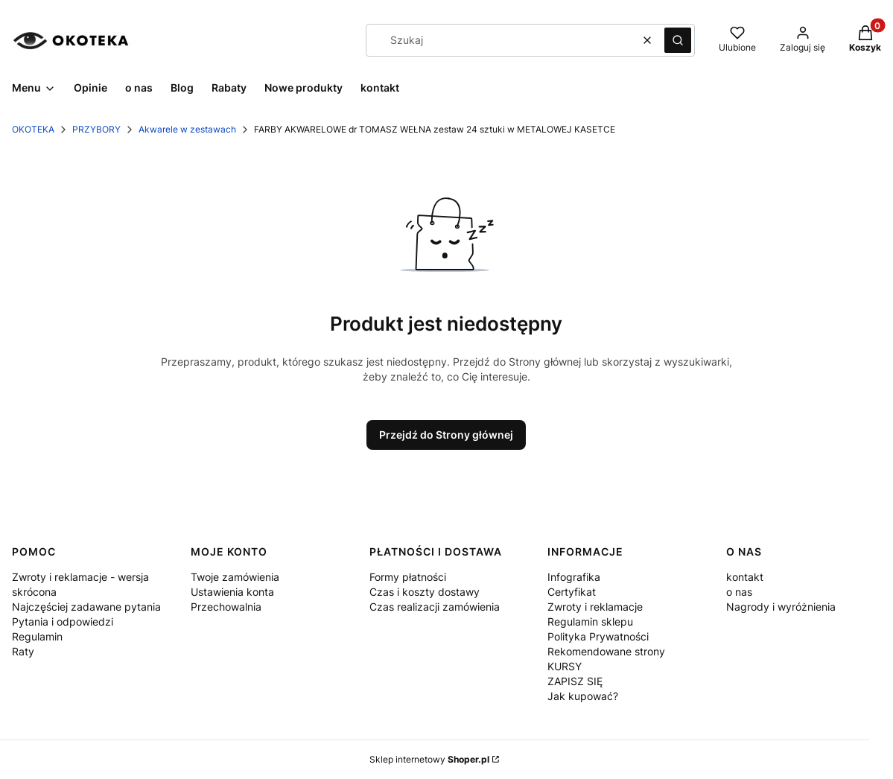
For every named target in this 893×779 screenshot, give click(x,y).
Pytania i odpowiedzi (62, 621)
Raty (23, 651)
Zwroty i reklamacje (595, 606)
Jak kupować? (582, 696)
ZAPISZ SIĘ (575, 681)
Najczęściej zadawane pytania (86, 606)
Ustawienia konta (232, 591)
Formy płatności (407, 576)
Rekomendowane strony (606, 651)
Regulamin (37, 636)
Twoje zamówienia (235, 576)
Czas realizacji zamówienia (434, 606)
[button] (677, 40)
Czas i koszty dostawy (424, 591)
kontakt (744, 576)
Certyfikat (571, 591)
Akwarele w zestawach (187, 129)
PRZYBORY (96, 129)
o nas (739, 591)
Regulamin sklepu (590, 621)
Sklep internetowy (429, 759)
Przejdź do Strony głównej (446, 434)
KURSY (564, 666)
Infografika (573, 576)
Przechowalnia (226, 606)
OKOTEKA (33, 129)
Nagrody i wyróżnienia (781, 606)
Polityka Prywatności (598, 636)
